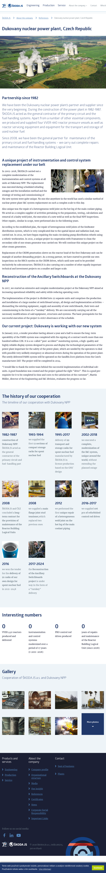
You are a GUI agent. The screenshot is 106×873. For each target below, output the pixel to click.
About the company (77, 6)
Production (49, 5)
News (34, 804)
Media (34, 783)
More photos (93, 724)
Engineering (33, 5)
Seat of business (66, 766)
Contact (93, 6)
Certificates (37, 799)
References (43, 18)
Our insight (37, 788)
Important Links (39, 818)
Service (62, 5)
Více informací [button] (45, 869)
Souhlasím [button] (98, 868)
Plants (61, 774)
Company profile (39, 769)
